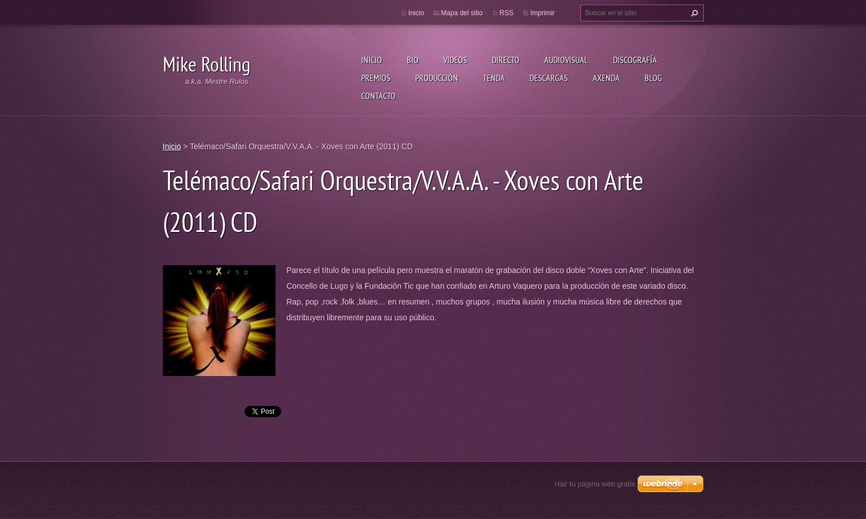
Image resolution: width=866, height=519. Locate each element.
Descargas (549, 77)
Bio (413, 59)
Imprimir (542, 13)
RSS (507, 13)
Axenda (606, 77)
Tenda (494, 77)
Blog (653, 77)
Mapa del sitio (462, 13)
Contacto (378, 95)
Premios (375, 77)
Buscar (693, 13)
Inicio (371, 59)
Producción (436, 77)
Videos (455, 59)
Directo (505, 59)
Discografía (635, 59)
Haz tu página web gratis (594, 484)
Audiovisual (566, 59)
